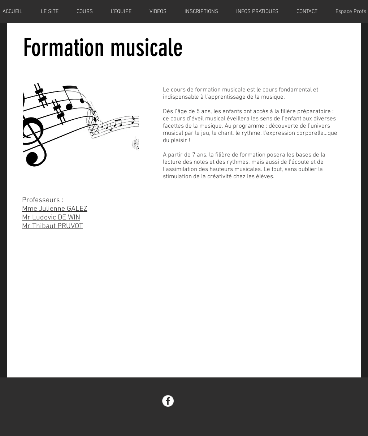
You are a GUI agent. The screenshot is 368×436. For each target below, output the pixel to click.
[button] (201, 11)
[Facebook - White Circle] (168, 401)
